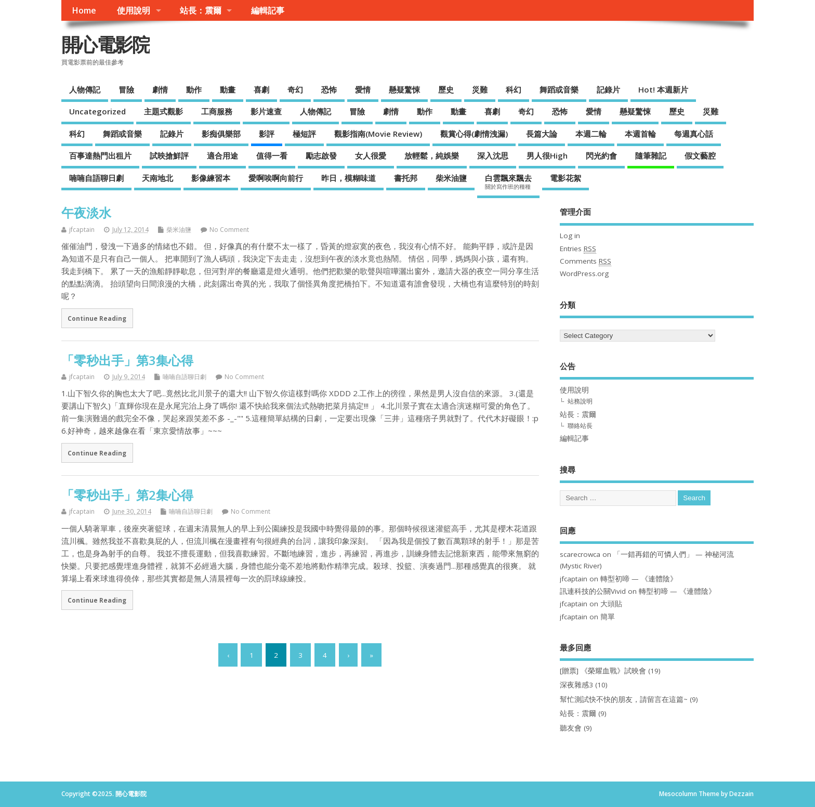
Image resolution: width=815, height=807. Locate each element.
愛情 (363, 89)
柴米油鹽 (451, 178)
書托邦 (405, 178)
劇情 (160, 89)
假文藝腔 (700, 155)
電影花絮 (565, 178)
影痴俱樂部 (221, 133)
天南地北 (157, 178)
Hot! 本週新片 (663, 89)
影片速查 (266, 111)
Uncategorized (97, 111)
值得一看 (271, 155)
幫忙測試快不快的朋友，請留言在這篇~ (624, 699)
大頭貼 (611, 603)
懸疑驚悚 (404, 89)
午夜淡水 (86, 212)
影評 (266, 133)
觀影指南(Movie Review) (378, 133)
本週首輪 (640, 133)
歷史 (446, 89)
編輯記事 (267, 10)
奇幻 (295, 89)
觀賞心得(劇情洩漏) (474, 133)
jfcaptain (82, 229)
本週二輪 (591, 133)
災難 (480, 89)
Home (84, 10)
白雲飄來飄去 (508, 181)
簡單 (607, 616)
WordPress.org (584, 273)
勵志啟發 (321, 155)
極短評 (304, 133)
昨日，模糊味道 (348, 178)
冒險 (126, 89)
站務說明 (580, 401)
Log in (570, 235)
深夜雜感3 (576, 684)
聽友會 (571, 728)
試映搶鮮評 (169, 155)
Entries (578, 249)
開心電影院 (105, 44)
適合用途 (222, 155)
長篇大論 (541, 133)
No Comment (229, 229)
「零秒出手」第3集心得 (127, 360)
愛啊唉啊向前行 (275, 178)
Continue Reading (97, 318)
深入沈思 (492, 155)
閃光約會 (601, 155)
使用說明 (133, 10)
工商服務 (216, 111)
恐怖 (329, 89)
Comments (585, 261)
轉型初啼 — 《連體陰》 (638, 578)
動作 (194, 89)
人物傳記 (84, 89)
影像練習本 (210, 178)
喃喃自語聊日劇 (96, 178)
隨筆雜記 (650, 155)
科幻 (513, 89)
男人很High (547, 155)
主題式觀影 (163, 111)
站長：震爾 (200, 10)
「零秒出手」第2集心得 (127, 494)
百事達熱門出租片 (100, 155)
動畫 (227, 89)
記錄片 (608, 89)
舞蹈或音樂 (559, 89)
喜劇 (261, 89)
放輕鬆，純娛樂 (431, 155)
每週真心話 (693, 133)
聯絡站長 (580, 425)
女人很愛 (370, 155)
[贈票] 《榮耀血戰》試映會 (603, 670)
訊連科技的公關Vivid (593, 591)
